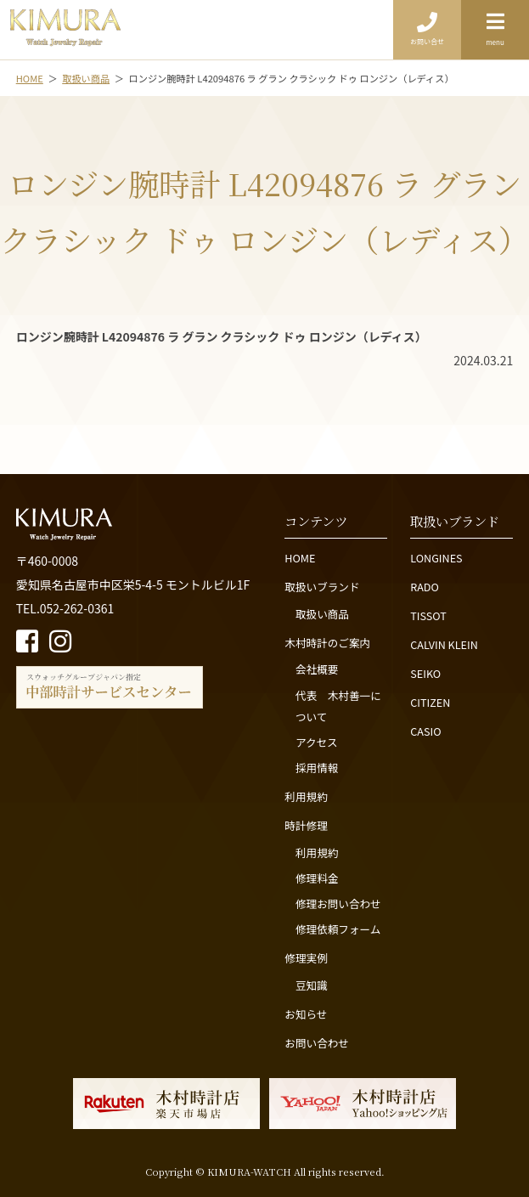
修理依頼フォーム (337, 929)
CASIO (425, 731)
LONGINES (436, 558)
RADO (424, 587)
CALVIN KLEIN (443, 644)
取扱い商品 (322, 614)
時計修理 (305, 825)
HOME (299, 558)
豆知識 (311, 985)
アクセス (316, 742)
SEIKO (425, 673)
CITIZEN (430, 702)
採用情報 (316, 767)
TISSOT (428, 615)
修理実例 (305, 958)
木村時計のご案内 (327, 643)
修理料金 (316, 878)
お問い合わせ (316, 1043)
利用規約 (305, 796)
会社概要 (316, 669)
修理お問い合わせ (338, 903)
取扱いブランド (321, 587)
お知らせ (305, 1014)
